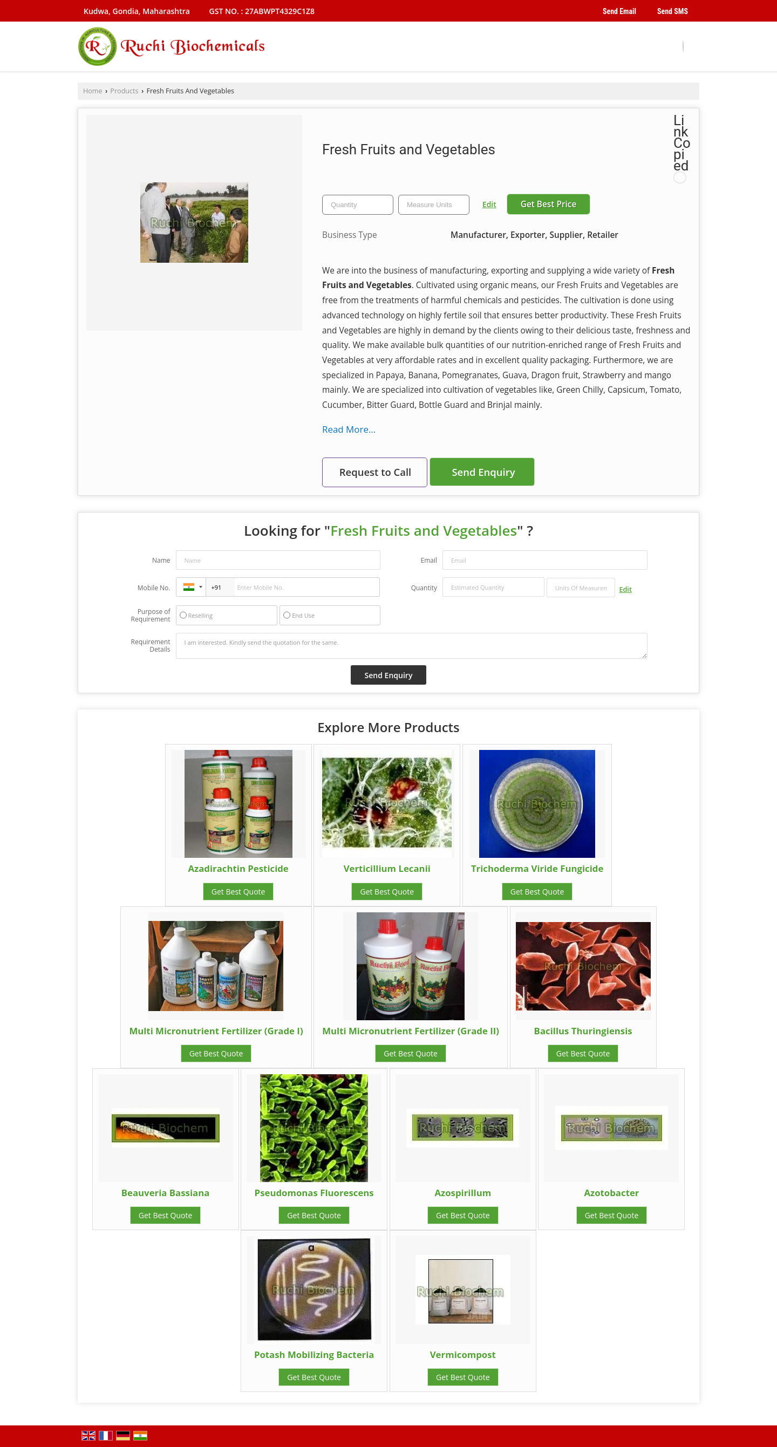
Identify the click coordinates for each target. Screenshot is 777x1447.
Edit (489, 204)
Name (161, 560)
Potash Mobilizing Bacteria (314, 1354)
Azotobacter (611, 1192)
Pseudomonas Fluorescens (314, 1192)
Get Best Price (549, 204)
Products (124, 90)
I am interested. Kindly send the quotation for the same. (412, 646)
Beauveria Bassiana (165, 1192)
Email (428, 560)
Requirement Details (150, 645)
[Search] (683, 46)
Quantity (424, 587)
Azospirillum (462, 1192)
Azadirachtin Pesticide (238, 868)
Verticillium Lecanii (387, 868)
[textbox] (433, 205)
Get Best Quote (238, 891)
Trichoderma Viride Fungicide (537, 868)
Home (93, 90)
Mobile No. (154, 587)
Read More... (349, 429)
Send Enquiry (483, 472)
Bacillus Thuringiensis (583, 1031)
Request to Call (375, 472)
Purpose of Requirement (150, 615)
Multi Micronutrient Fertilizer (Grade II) (410, 1031)
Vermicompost (463, 1354)
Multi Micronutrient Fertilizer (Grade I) (216, 1031)
